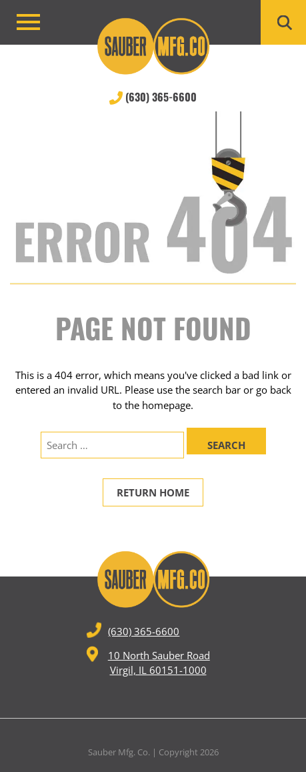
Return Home (153, 492)
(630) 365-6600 (153, 97)
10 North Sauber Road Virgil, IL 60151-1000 (148, 661)
